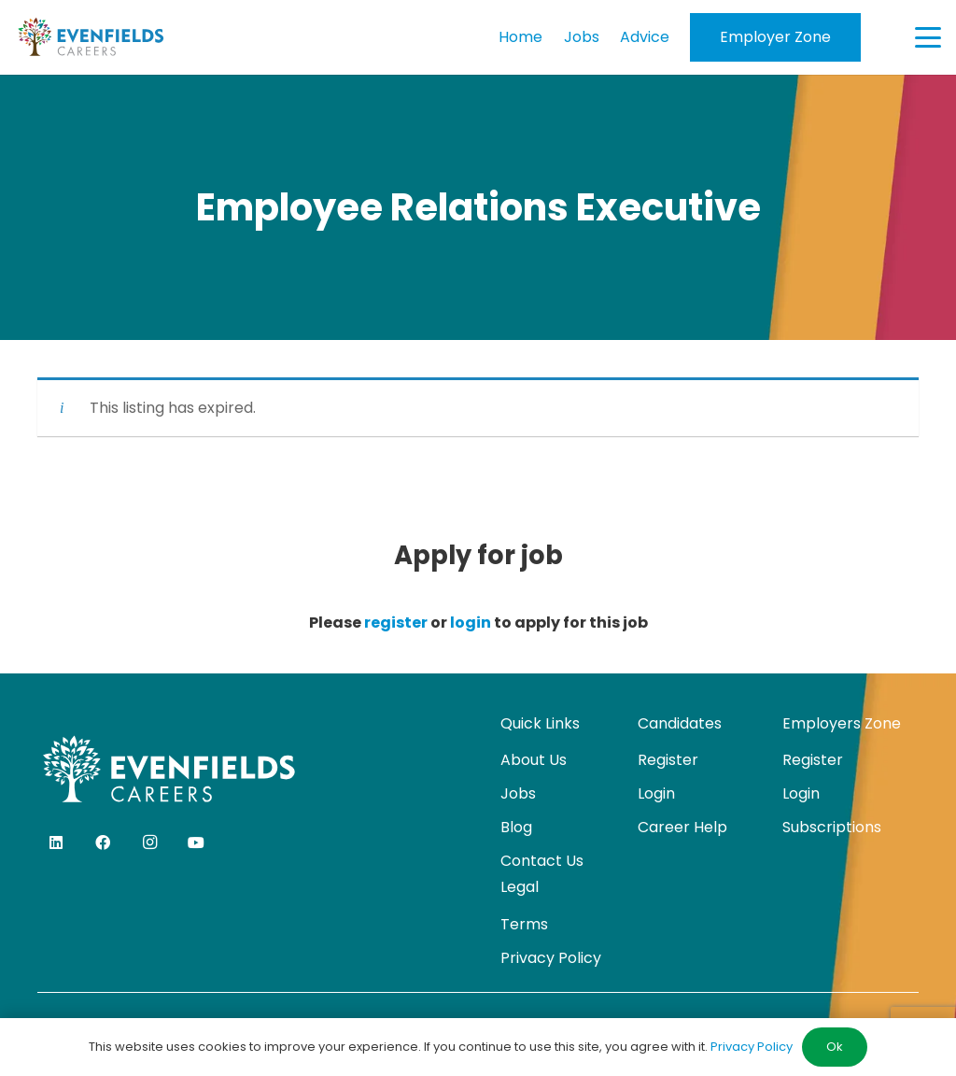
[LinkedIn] (56, 842)
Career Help (682, 827)
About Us (533, 760)
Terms (524, 924)
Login (656, 793)
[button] (928, 37)
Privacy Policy (550, 958)
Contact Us (541, 860)
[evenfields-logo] (90, 37)
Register (668, 760)
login (470, 622)
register (396, 622)
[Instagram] (149, 842)
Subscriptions (831, 827)
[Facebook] (102, 842)
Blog (516, 827)
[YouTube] (196, 842)
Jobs (518, 793)
